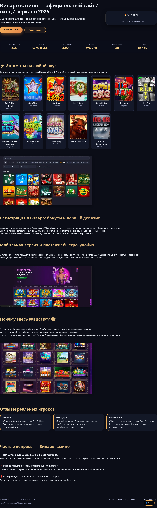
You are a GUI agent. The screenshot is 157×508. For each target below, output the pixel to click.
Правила (112, 499)
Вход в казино (11, 29)
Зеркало (152, 499)
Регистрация (35, 30)
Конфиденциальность (127, 499)
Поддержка (142, 499)
